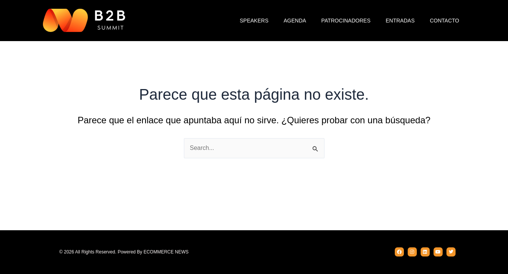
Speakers (254, 21)
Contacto (444, 21)
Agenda (294, 21)
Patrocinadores (345, 21)
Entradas (400, 21)
